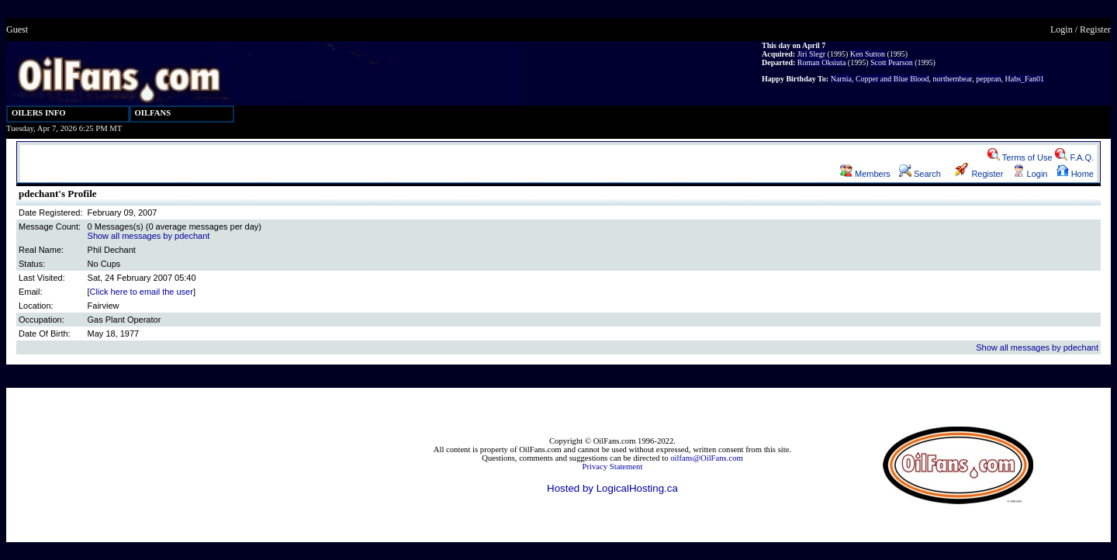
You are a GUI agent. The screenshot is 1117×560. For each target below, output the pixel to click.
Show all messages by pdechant (149, 235)
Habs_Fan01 (1025, 78)
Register (1095, 29)
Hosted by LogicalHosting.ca (612, 488)
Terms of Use (1020, 157)
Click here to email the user (141, 291)
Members (865, 173)
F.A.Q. (1074, 157)
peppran (988, 78)
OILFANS (153, 113)
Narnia (841, 78)
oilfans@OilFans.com (706, 458)
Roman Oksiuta (821, 62)
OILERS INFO (39, 113)
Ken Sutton (867, 54)
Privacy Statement (613, 466)
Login (1061, 29)
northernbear (953, 78)
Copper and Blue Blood (892, 78)
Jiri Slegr (811, 54)
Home (1075, 173)
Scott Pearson (891, 62)
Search (920, 173)
